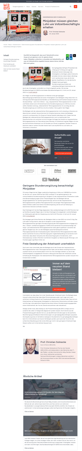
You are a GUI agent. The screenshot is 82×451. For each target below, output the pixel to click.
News (28, 6)
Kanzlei (34, 6)
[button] (67, 55)
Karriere (40, 6)
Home (5, 44)
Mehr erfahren (29, 411)
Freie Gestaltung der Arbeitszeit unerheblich (10, 64)
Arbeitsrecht (17, 44)
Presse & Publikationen (52, 6)
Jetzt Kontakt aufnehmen (63, 153)
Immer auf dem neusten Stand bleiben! (11, 69)
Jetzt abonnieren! (59, 289)
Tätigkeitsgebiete (17, 6)
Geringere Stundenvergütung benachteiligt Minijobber (11, 60)
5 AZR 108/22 (32, 92)
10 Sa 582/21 (30, 216)
